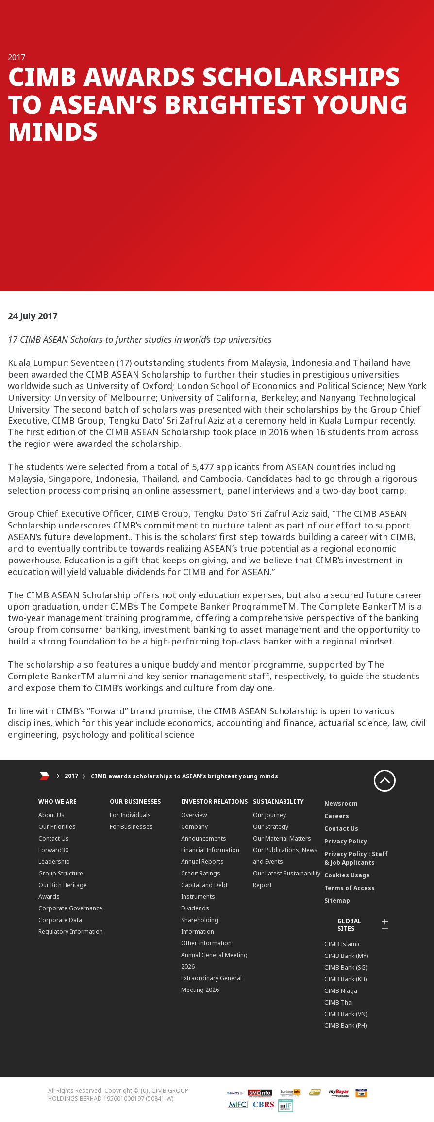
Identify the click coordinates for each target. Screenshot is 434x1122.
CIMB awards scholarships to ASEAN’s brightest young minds (184, 776)
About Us (51, 815)
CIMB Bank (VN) (345, 1014)
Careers (336, 816)
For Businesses (131, 827)
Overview (194, 815)
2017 (71, 776)
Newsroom (341, 803)
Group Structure (60, 873)
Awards (49, 896)
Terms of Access (349, 888)
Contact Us (53, 838)
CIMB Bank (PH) (345, 1026)
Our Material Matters (282, 838)
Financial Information (210, 850)
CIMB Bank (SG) (345, 967)
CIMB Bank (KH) (345, 979)
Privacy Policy (345, 841)
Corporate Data (60, 920)
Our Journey (269, 815)
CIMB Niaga (340, 991)
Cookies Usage (347, 875)
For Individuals (130, 815)
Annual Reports (202, 862)
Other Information (206, 943)
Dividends (195, 908)
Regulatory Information (70, 931)
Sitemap (337, 900)
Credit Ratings (200, 873)
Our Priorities (57, 827)
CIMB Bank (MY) (346, 956)
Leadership (54, 862)
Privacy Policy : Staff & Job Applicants (356, 858)
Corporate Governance (70, 908)
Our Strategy (270, 827)
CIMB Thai (338, 1002)
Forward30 (53, 850)
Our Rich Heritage (62, 885)
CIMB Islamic (342, 944)
